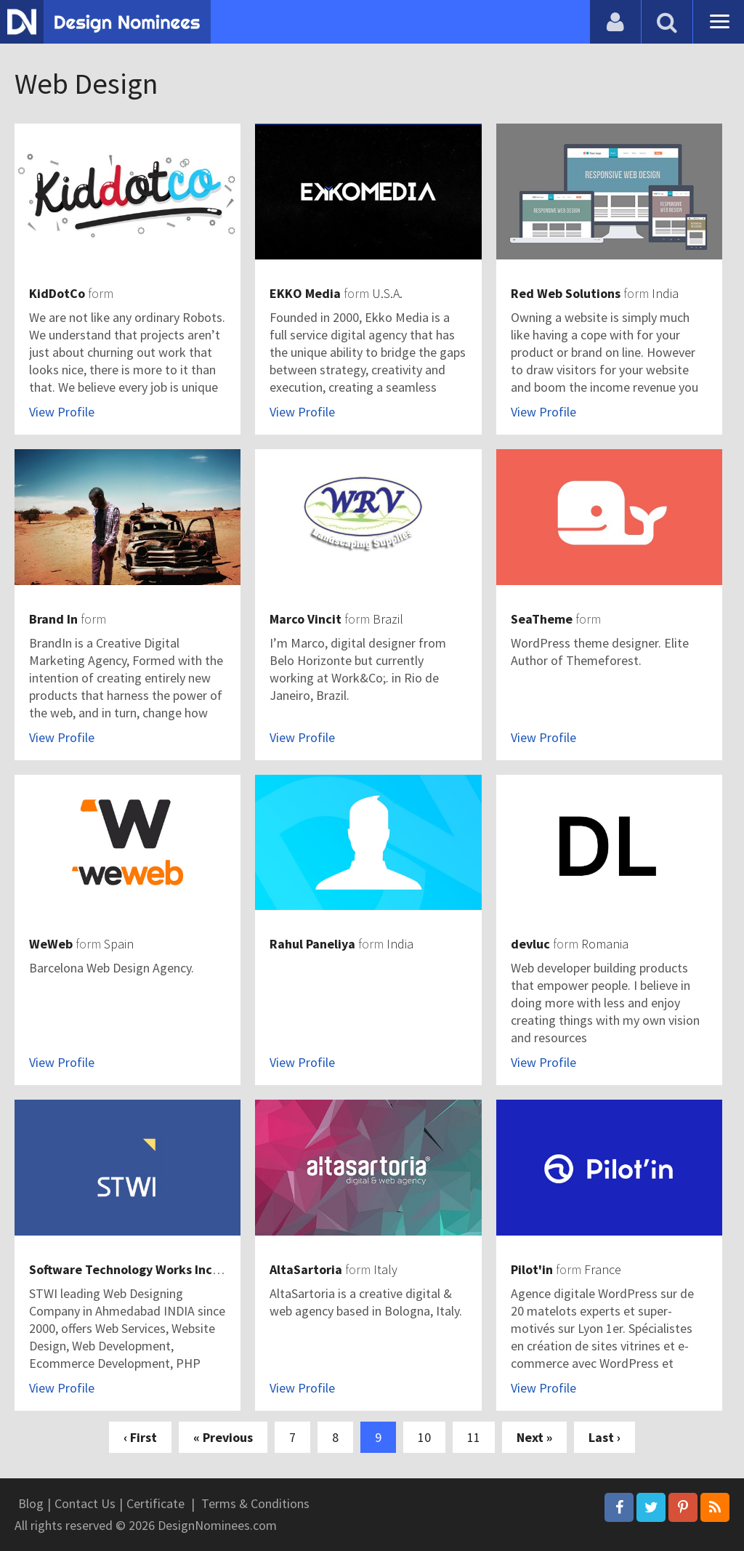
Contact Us (85, 1503)
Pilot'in (532, 1269)
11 (473, 1437)
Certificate (155, 1503)
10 (424, 1437)
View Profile (61, 411)
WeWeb (51, 943)
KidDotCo (57, 293)
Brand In (53, 619)
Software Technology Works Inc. (122, 1269)
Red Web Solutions (565, 293)
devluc (530, 943)
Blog (31, 1503)
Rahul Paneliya (312, 943)
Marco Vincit (305, 619)
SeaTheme (542, 619)
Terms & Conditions (255, 1503)
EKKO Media (305, 293)
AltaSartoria (306, 1269)
